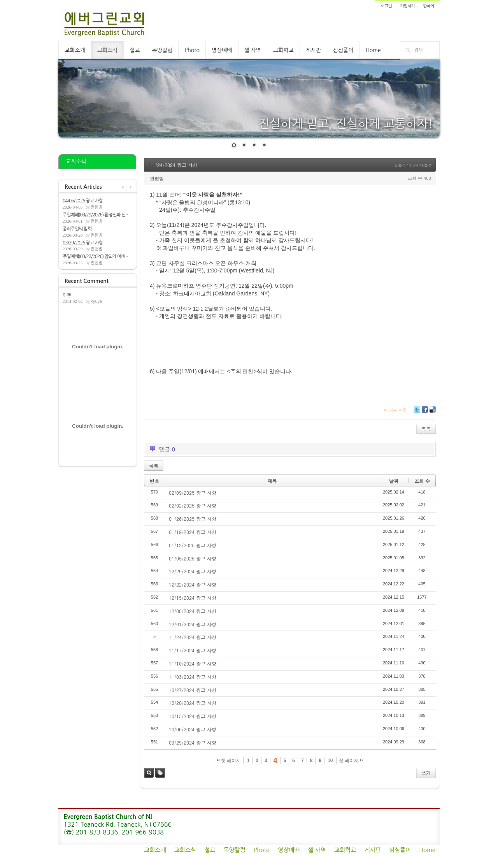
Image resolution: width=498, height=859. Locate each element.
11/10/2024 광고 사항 (192, 663)
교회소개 (75, 50)
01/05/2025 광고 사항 (192, 558)
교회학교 (283, 50)
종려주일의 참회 (77, 229)
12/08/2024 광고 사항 (192, 611)
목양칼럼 (162, 50)
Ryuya (96, 301)
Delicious (432, 412)
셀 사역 (252, 50)
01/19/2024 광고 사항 (192, 532)
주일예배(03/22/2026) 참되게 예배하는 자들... (98, 256)
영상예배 (222, 50)
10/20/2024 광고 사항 (192, 702)
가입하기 (407, 6)
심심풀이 (343, 50)
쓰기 (426, 772)
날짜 (393, 481)
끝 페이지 (351, 760)
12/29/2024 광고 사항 (192, 571)
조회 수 (422, 481)
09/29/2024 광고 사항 (192, 742)
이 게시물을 (395, 410)
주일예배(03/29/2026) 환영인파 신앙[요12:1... (98, 215)
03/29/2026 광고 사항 (83, 243)
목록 (426, 428)
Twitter (417, 412)
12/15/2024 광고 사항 (192, 597)
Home (373, 50)
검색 (149, 773)
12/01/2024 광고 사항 (192, 624)
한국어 (428, 6)
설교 (135, 50)
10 (330, 760)
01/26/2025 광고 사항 (192, 518)
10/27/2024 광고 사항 (192, 690)
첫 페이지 (229, 760)
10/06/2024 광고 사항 (192, 729)
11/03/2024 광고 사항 (192, 676)
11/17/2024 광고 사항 (192, 650)
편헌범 (96, 207)
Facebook (424, 412)
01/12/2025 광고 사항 (192, 545)
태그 (160, 773)
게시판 (313, 50)
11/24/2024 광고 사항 (173, 165)
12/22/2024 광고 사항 (192, 584)
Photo (192, 50)
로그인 (386, 6)
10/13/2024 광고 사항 (192, 716)
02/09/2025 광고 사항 (192, 492)
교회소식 (107, 50)
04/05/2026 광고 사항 (83, 201)
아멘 (67, 295)
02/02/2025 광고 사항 (192, 505)
